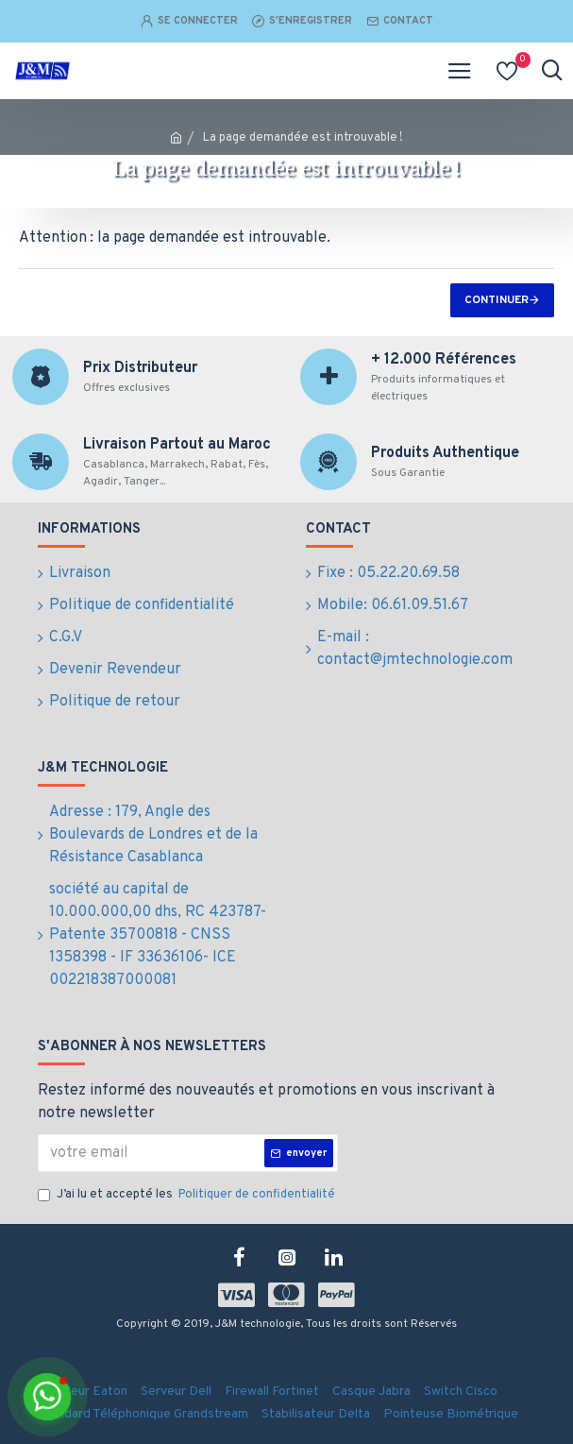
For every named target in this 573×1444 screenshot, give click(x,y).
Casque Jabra (371, 1392)
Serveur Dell (176, 1392)
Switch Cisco (460, 1392)
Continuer (496, 300)
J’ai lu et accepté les (188, 1195)
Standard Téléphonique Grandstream (143, 1414)
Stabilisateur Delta (315, 1414)
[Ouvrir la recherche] (552, 70)
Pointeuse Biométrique (450, 1414)
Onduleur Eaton (82, 1392)
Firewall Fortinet (272, 1392)
